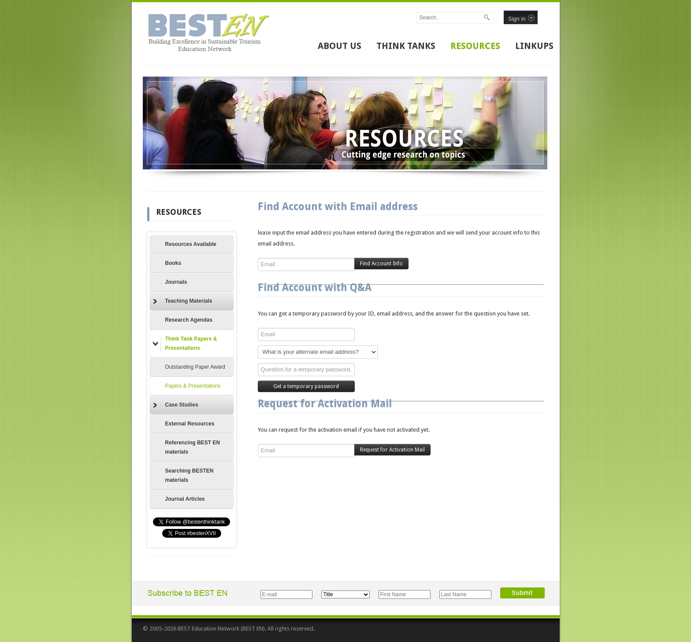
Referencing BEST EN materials (192, 447)
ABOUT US (339, 45)
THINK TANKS (405, 45)
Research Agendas (189, 320)
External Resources (190, 424)
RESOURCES (475, 45)
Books (173, 263)
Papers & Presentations (193, 386)
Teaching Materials (182, 301)
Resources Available (191, 244)
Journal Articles (185, 499)
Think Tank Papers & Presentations (185, 343)
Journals (176, 282)
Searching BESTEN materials (189, 475)
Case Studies (175, 405)
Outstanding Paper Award (195, 367)
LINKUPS (534, 45)
